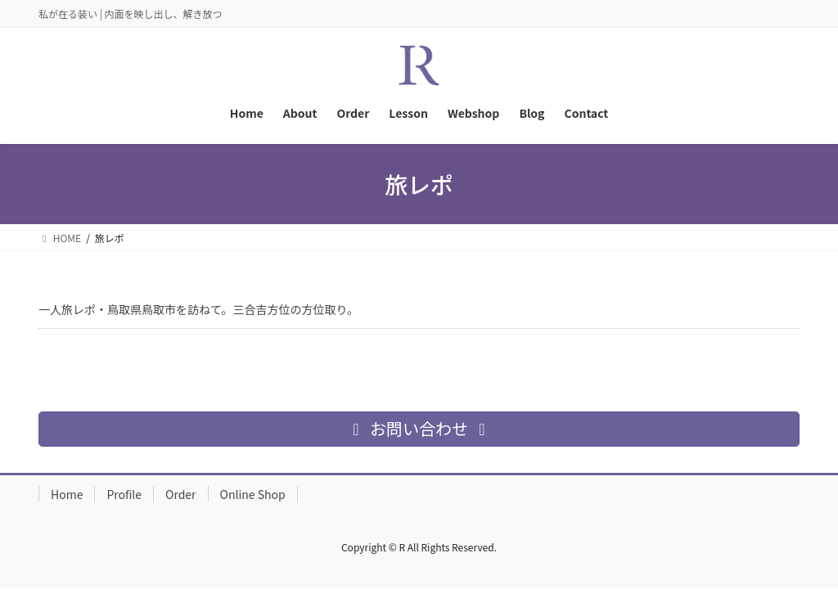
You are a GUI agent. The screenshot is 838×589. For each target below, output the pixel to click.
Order (180, 494)
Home (67, 494)
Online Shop (253, 494)
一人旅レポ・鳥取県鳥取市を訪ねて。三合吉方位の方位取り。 (198, 309)
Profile (124, 494)
